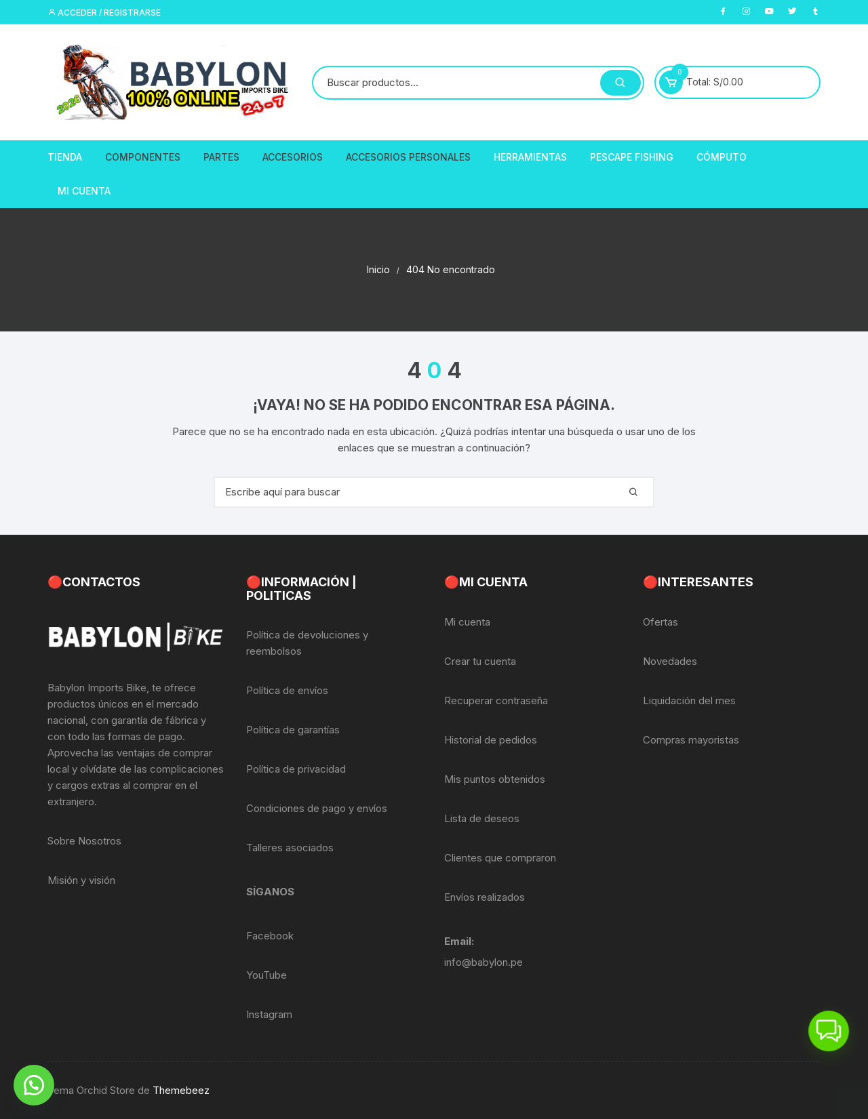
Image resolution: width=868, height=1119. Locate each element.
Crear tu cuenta (480, 661)
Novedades (670, 661)
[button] (34, 1085)
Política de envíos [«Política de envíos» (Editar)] (287, 690)
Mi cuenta (467, 621)
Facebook (270, 935)
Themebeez (181, 1090)
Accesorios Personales (408, 157)
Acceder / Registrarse (104, 12)
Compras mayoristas (691, 739)
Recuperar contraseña (496, 700)
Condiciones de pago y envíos (316, 808)
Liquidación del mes (689, 700)
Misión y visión (81, 880)
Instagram (269, 1014)
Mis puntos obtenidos (494, 779)
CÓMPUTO (721, 157)
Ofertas (660, 621)
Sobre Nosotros (84, 840)
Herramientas (530, 157)
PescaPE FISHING (631, 157)
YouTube (266, 975)
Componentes (142, 157)
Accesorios (292, 157)
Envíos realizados (484, 897)
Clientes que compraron (500, 857)
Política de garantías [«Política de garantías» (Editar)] (293, 729)
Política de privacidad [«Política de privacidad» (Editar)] (296, 768)
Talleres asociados (290, 847)
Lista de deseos (481, 818)
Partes (221, 157)
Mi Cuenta (84, 191)
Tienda (64, 157)
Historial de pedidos (490, 739)
